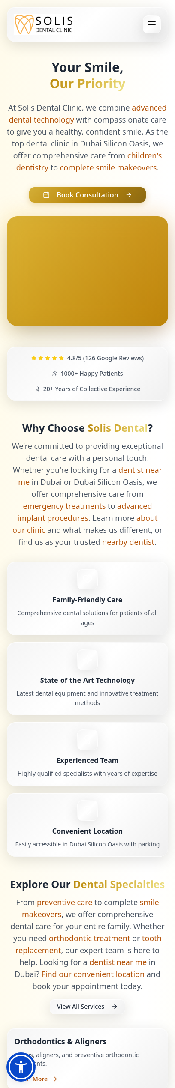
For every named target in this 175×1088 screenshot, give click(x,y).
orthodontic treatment (89, 938)
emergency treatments (64, 506)
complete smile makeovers (108, 167)
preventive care (64, 902)
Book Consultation (87, 195)
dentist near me (118, 962)
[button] (21, 1067)
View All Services (87, 1006)
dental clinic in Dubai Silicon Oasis (87, 143)
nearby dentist (128, 542)
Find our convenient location (93, 974)
